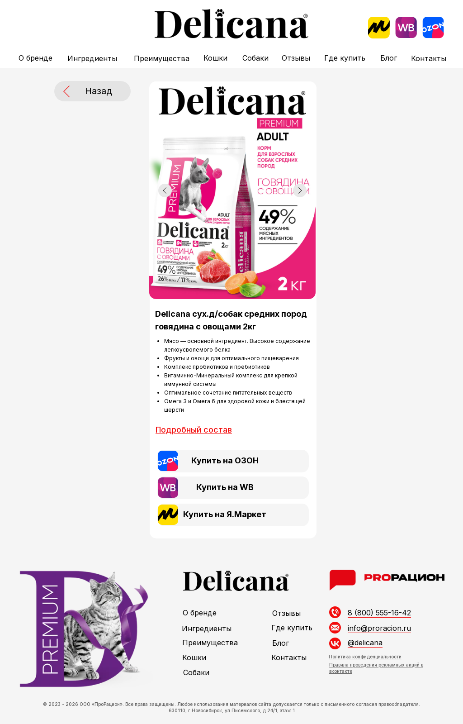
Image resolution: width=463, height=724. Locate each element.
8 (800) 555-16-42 (379, 612)
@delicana (365, 642)
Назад (98, 91)
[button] (194, 429)
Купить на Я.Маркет (224, 514)
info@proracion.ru (379, 628)
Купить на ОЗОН (225, 460)
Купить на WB (225, 487)
